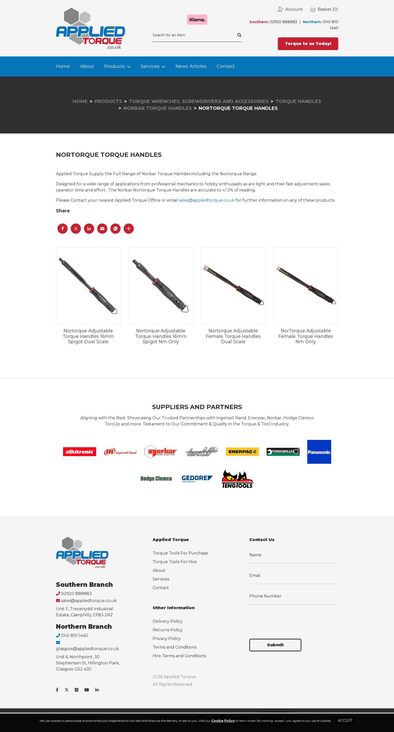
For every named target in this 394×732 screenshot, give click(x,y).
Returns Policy (168, 630)
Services (150, 66)
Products (114, 66)
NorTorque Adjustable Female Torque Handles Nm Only (305, 336)
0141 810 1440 (74, 635)
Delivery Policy (168, 621)
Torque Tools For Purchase (180, 553)
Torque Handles (298, 101)
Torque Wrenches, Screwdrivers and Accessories (199, 101)
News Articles (191, 66)
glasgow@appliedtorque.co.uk (87, 648)
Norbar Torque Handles (157, 108)
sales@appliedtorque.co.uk (207, 200)
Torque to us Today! (308, 43)
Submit (275, 645)
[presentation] (288, 619)
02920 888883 (283, 22)
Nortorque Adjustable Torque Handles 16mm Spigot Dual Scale (88, 336)
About (87, 66)
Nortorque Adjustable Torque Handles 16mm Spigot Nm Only (161, 336)
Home (63, 66)
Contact (226, 66)
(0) (328, 9)
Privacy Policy (167, 638)
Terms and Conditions (175, 647)
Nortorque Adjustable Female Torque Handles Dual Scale (233, 336)
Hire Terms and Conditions (179, 655)
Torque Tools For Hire (175, 561)
